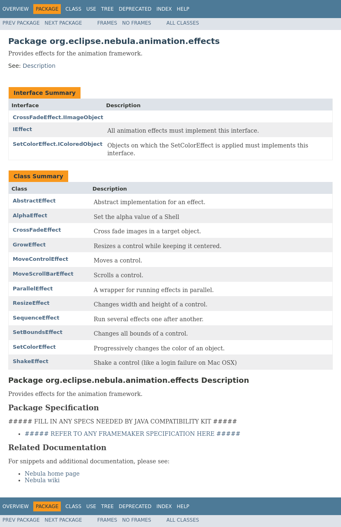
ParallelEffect (33, 288)
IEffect (22, 129)
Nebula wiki (42, 480)
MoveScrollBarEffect (43, 274)
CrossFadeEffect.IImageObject (58, 117)
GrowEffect (29, 245)
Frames (107, 23)
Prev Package (21, 23)
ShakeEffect (30, 361)
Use (91, 9)
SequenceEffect (36, 318)
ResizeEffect (31, 303)
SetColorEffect (34, 347)
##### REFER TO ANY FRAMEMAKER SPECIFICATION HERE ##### (132, 433)
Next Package (63, 23)
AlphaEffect (30, 215)
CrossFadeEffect (37, 230)
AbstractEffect (34, 201)
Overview (15, 9)
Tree (107, 9)
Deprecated (135, 9)
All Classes (182, 23)
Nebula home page (52, 473)
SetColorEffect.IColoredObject (58, 144)
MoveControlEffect (40, 259)
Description (39, 65)
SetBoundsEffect (37, 332)
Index (164, 9)
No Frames (136, 23)
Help (183, 9)
